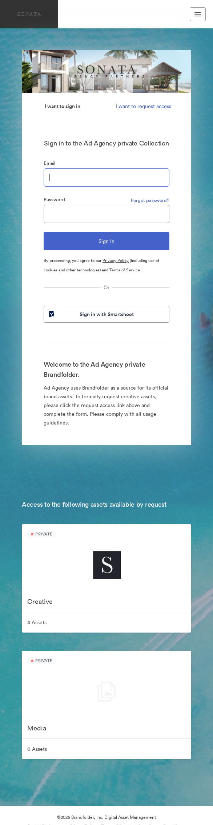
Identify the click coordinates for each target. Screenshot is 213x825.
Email (49, 163)
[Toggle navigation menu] (198, 14)
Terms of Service (124, 270)
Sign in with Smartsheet (91, 314)
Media (36, 728)
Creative (40, 601)
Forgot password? (150, 200)
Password (54, 199)
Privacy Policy (116, 260)
